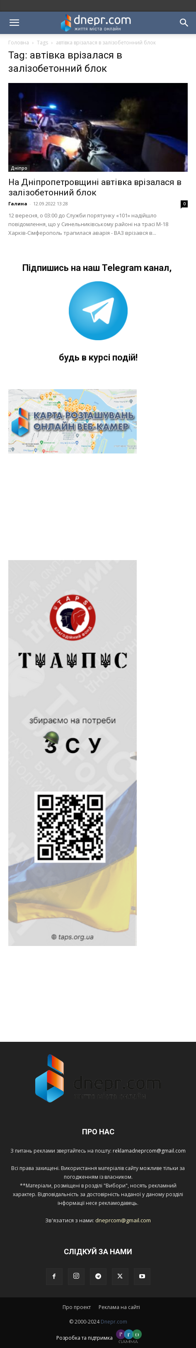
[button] (14, 23)
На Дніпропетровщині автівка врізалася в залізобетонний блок (94, 187)
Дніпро (19, 168)
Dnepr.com (114, 1321)
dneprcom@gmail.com (123, 1220)
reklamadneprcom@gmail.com (149, 1150)
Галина (17, 203)
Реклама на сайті (119, 1307)
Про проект (77, 1307)
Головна (18, 42)
